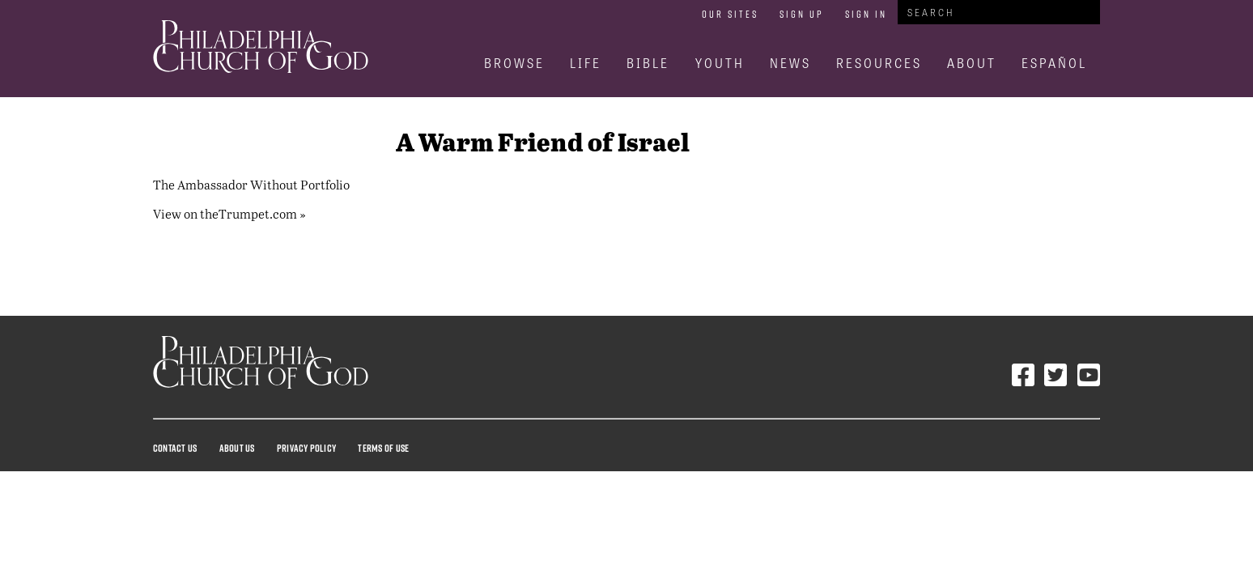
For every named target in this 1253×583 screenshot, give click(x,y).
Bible (647, 62)
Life (585, 62)
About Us (237, 447)
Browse (514, 62)
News (790, 62)
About (971, 62)
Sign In (866, 13)
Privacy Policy (306, 447)
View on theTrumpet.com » (229, 213)
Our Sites (730, 13)
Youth (720, 62)
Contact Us (175, 447)
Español (1054, 62)
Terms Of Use (383, 447)
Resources (879, 62)
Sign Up (801, 13)
